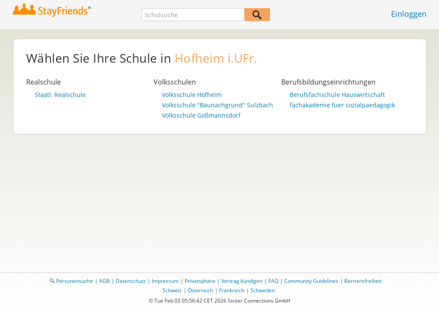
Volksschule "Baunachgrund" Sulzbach (217, 105)
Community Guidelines (311, 281)
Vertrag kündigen (241, 281)
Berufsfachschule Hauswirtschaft (337, 95)
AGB (104, 281)
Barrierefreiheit (363, 281)
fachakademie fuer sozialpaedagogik (342, 105)
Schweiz (172, 290)
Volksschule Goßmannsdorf (201, 115)
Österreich (200, 290)
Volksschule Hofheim (192, 95)
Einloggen (409, 14)
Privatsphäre (200, 281)
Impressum (165, 281)
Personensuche (74, 281)
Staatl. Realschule (60, 95)
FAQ (273, 281)
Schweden (262, 290)
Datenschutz (131, 281)
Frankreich (231, 290)
